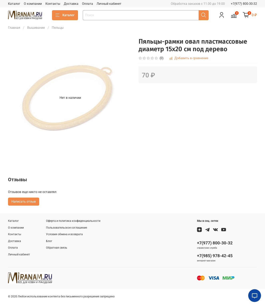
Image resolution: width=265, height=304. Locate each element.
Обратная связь (56, 247)
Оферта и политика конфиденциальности (73, 221)
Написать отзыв (23, 201)
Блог (49, 241)
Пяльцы (58, 28)
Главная (14, 28)
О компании (33, 4)
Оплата (87, 4)
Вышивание (36, 28)
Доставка (71, 4)
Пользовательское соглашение (66, 227)
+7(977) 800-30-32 (244, 4)
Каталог (14, 4)
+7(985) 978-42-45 (215, 255)
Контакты (52, 4)
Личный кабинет (109, 4)
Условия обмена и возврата (64, 234)
